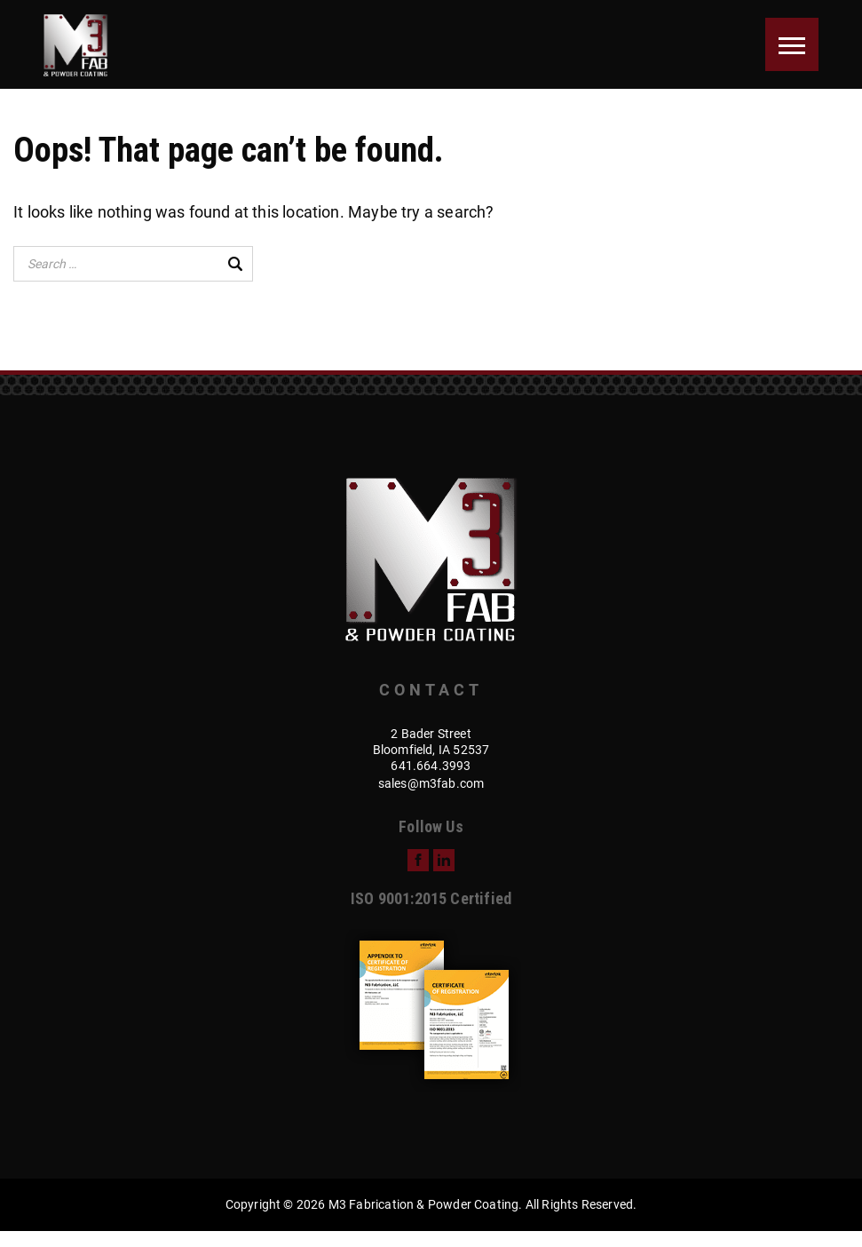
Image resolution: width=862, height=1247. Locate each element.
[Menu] (792, 44)
